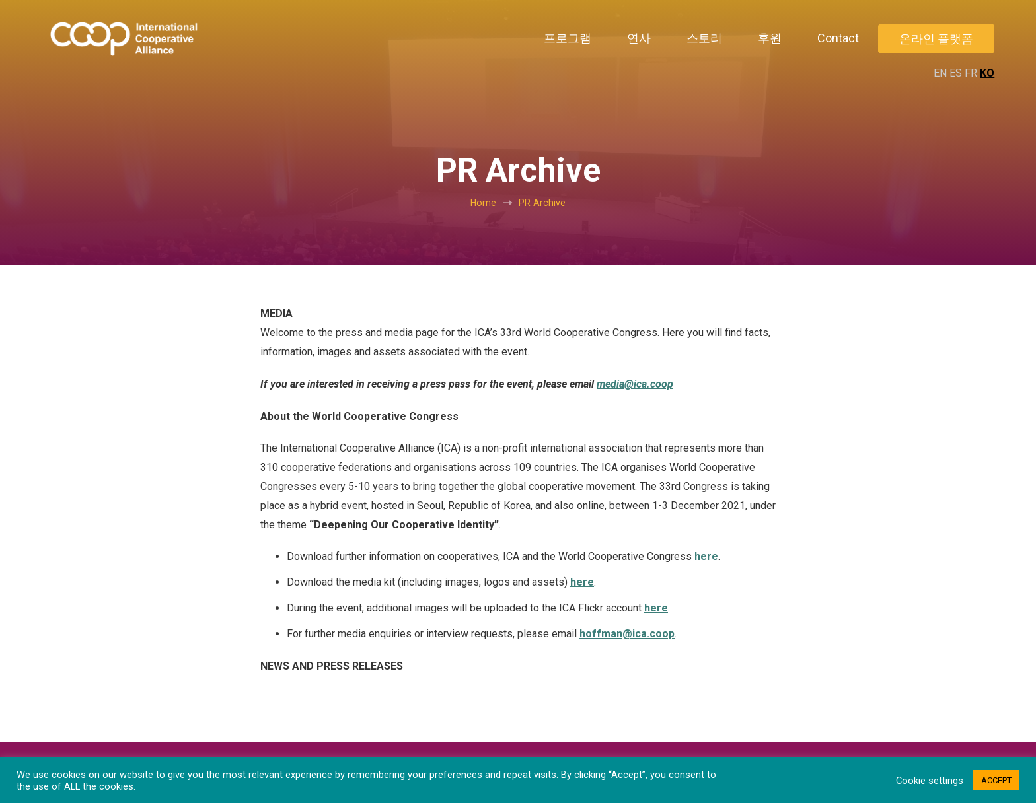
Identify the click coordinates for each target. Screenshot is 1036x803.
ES (955, 73)
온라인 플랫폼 (936, 39)
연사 (639, 38)
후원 (770, 38)
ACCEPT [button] (996, 780)
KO (987, 73)
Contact (838, 38)
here (706, 556)
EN (940, 73)
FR (971, 73)
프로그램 (567, 38)
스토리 (704, 38)
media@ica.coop (635, 384)
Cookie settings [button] (929, 780)
